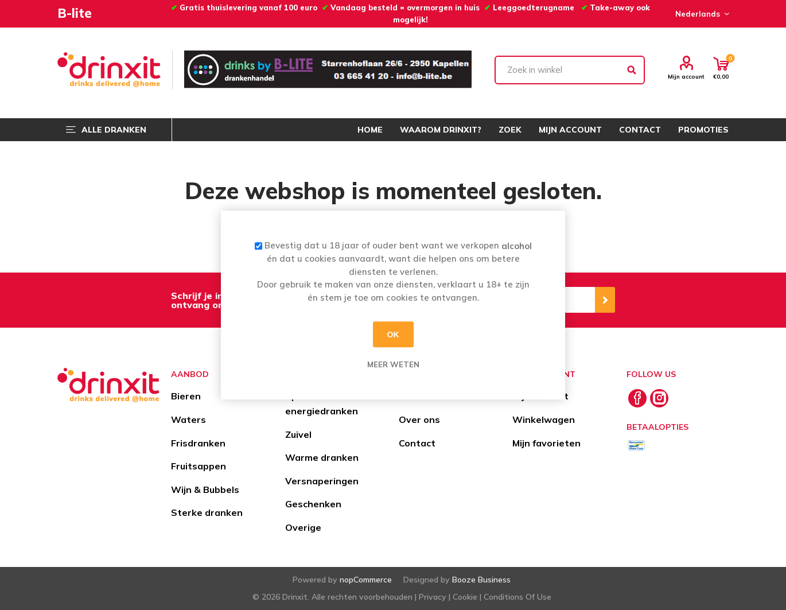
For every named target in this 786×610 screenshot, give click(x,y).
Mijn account (686, 76)
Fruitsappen (198, 466)
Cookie (465, 597)
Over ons (419, 419)
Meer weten (393, 364)
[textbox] (570, 70)
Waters (188, 419)
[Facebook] (637, 398)
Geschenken (313, 504)
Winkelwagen (543, 419)
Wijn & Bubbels (205, 489)
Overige (303, 527)
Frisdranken (198, 443)
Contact (417, 443)
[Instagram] (659, 398)
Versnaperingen (322, 481)
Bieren (186, 396)
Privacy (432, 597)
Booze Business (481, 579)
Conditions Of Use (517, 597)
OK (393, 334)
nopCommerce (366, 579)
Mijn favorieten (546, 443)
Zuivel (298, 434)
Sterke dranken (207, 512)
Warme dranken (322, 457)
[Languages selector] (700, 13)
